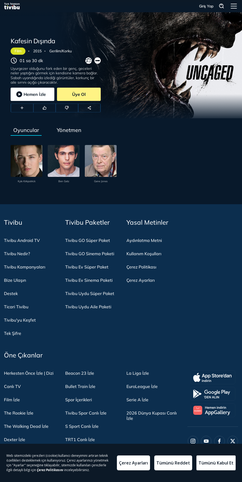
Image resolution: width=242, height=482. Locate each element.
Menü (234, 6)
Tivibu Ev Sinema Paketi (89, 280)
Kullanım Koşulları (143, 253)
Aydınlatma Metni (144, 240)
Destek (11, 293)
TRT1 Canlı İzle (80, 439)
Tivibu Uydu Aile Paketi (88, 306)
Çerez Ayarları (140, 280)
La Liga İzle (137, 373)
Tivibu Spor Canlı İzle (86, 413)
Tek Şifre (12, 333)
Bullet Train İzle (80, 386)
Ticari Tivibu (16, 306)
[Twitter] (232, 441)
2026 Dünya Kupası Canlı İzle (151, 415)
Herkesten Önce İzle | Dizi (29, 373)
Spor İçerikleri (78, 399)
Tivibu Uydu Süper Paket (89, 293)
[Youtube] (206, 441)
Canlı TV (12, 386)
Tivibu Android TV (22, 240)
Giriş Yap (206, 6)
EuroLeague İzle (142, 386)
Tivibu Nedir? (17, 253)
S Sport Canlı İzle (82, 426)
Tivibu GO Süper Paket (87, 240)
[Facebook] (219, 441)
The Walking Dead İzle (26, 426)
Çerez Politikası (141, 267)
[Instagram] (193, 441)
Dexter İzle (14, 439)
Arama (221, 6)
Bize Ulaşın (15, 280)
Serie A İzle (137, 399)
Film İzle (12, 399)
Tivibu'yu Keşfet (20, 320)
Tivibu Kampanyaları (24, 267)
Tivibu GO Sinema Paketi (89, 253)
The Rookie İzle (18, 413)
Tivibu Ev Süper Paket (86, 267)
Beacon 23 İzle (79, 373)
